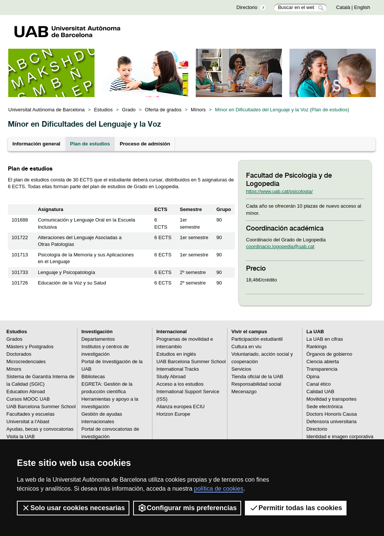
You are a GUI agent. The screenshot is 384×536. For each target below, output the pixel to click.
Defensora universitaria (331, 421)
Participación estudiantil (257, 339)
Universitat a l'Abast (27, 421)
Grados (14, 339)
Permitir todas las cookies (295, 507)
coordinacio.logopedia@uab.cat (280, 246)
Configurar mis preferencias (187, 507)
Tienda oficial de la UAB (257, 376)
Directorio (247, 7)
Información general (36, 144)
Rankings (316, 346)
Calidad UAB (320, 391)
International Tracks (177, 369)
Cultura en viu (246, 346)
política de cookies (218, 488)
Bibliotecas (93, 376)
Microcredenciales (26, 361)
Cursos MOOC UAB (28, 399)
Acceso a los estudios (180, 384)
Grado (128, 109)
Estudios (103, 109)
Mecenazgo (243, 391)
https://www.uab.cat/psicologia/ (279, 191)
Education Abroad (25, 391)
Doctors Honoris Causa (331, 414)
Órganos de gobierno (329, 354)
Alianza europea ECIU (180, 406)
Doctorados (18, 354)
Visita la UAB (20, 436)
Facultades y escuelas (30, 414)
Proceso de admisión (145, 144)
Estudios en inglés (176, 354)
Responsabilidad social (256, 384)
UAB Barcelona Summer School (41, 406)
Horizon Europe (173, 414)
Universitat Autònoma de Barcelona (46, 109)
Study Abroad (171, 376)
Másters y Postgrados (30, 346)
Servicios (241, 369)
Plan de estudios (90, 144)
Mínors (198, 109)
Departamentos (98, 339)
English (362, 7)
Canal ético (318, 384)
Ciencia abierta (322, 361)
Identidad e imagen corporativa (340, 436)
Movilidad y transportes (331, 399)
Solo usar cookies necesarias (73, 507)
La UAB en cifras (324, 339)
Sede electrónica (324, 406)
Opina (313, 376)
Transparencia (322, 369)
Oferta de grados (163, 109)
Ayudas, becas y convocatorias (40, 429)
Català (343, 7)
